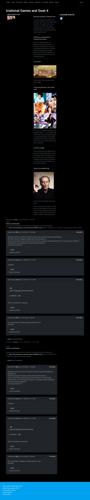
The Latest (19, 2)
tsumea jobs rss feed (9, 490)
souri (15, 219)
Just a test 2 (37, 61)
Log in (81, 2)
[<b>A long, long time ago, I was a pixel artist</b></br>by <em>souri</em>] (9, 17)
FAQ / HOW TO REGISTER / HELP (12, 486)
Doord (18, 260)
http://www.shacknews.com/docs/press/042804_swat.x (26, 228)
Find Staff (45, 2)
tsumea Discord (7, 492)
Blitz (17, 232)
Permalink (79, 232)
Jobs (13, 2)
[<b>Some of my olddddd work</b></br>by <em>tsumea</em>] (13, 17)
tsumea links (6, 494)
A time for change (39, 148)
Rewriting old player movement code (44, 16)
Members (38, 2)
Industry (31, 2)
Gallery (26, 2)
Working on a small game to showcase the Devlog (42, 38)
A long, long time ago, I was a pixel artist (44, 88)
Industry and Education (13, 224)
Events (57, 2)
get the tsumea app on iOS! (11, 488)
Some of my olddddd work (41, 168)
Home (8, 2)
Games (51, 2)
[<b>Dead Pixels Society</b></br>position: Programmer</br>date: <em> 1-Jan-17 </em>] (61, 18)
